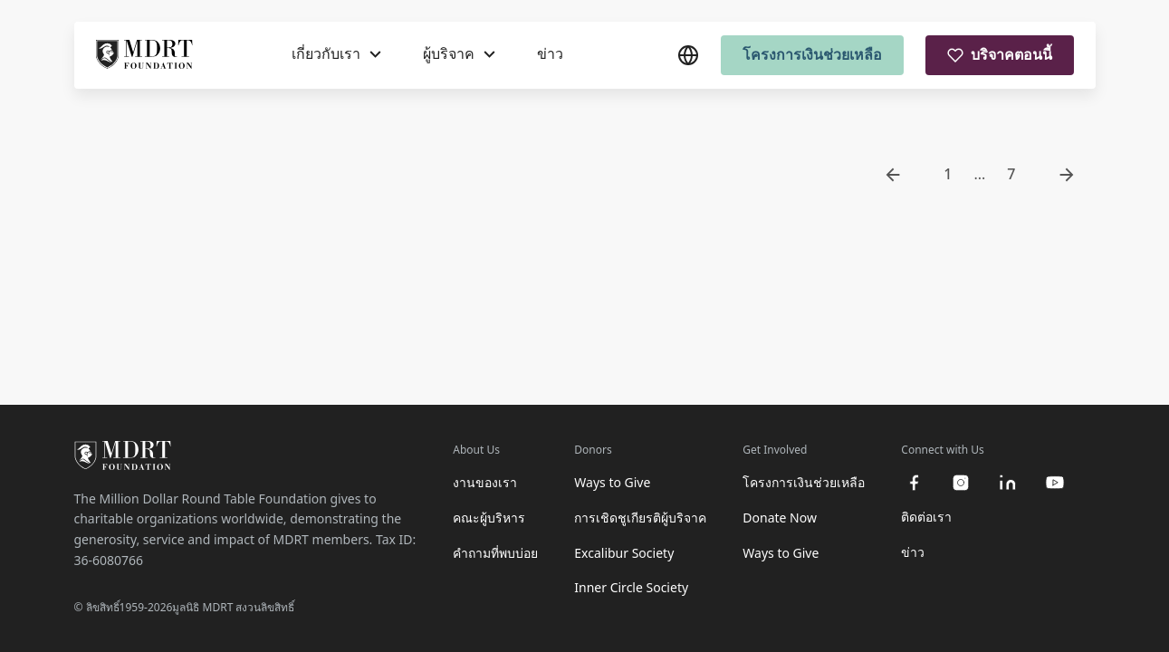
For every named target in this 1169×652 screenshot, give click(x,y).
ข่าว (550, 53)
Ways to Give (612, 482)
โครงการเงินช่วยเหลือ (812, 54)
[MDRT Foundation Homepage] (144, 55)
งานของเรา (485, 482)
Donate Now (780, 517)
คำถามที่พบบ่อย (495, 552)
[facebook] (914, 483)
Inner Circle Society (631, 587)
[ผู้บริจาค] (459, 54)
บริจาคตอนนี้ (999, 54)
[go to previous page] (893, 175)
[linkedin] (1008, 483)
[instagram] (961, 483)
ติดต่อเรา (926, 516)
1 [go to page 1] (948, 174)
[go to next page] (1066, 175)
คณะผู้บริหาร (489, 517)
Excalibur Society (624, 552)
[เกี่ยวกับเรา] (336, 54)
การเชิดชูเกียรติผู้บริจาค (640, 517)
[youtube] (1055, 483)
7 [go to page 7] (1011, 174)
